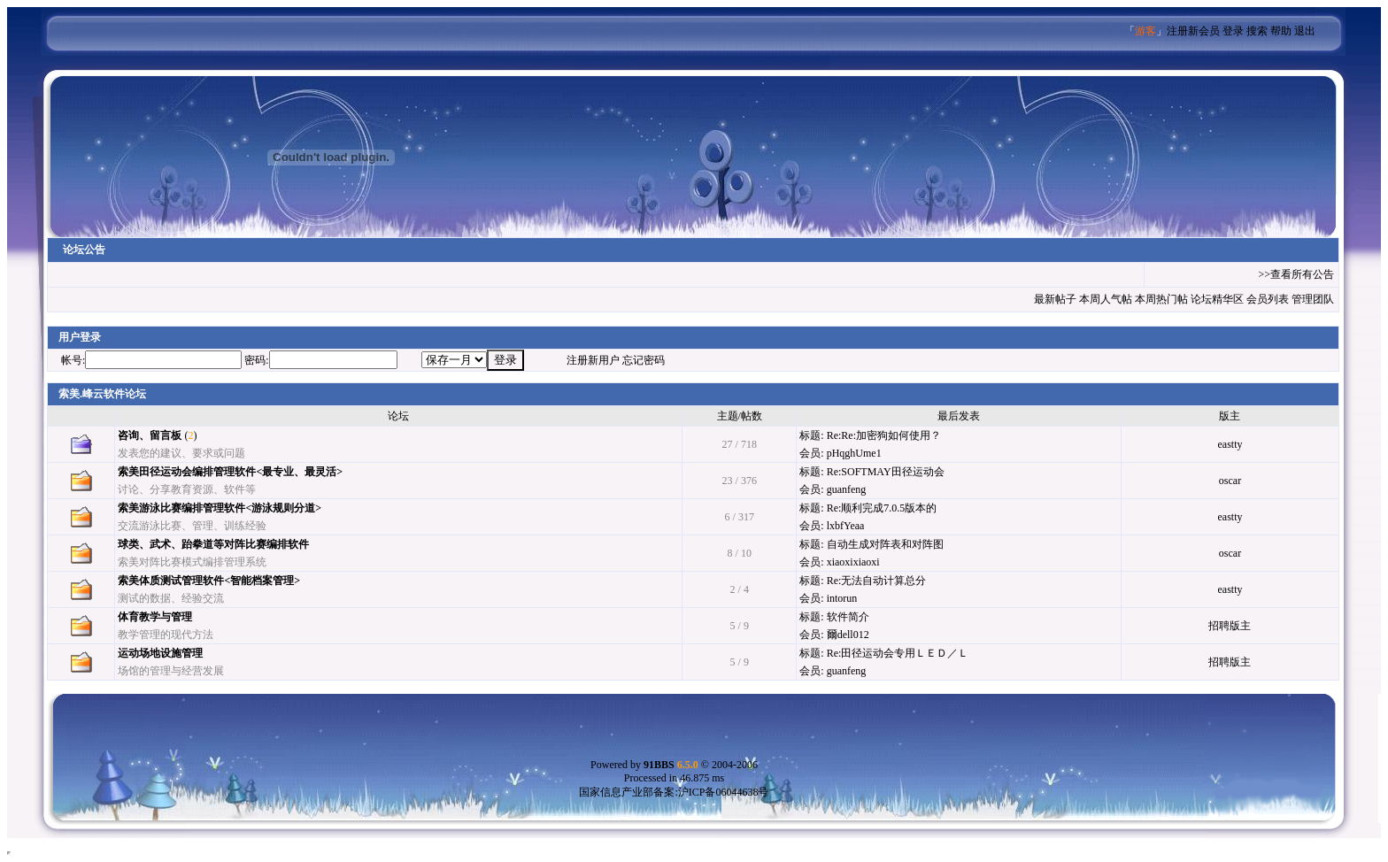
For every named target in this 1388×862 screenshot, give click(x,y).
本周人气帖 (1105, 299)
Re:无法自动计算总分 (877, 580)
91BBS (671, 764)
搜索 (1257, 31)
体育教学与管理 (155, 617)
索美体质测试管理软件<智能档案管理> (209, 580)
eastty (1229, 444)
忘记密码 (643, 360)
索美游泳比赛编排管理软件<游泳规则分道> (219, 508)
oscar (1230, 480)
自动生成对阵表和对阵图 (885, 544)
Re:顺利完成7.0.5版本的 (882, 508)
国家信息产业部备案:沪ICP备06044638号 (673, 792)
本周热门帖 (1161, 299)
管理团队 (1313, 299)
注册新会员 (1193, 31)
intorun (842, 598)
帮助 (1281, 31)
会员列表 (1267, 299)
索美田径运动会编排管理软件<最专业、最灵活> (230, 472)
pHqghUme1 (854, 453)
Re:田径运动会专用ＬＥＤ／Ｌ (898, 653)
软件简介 (848, 617)
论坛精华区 (1217, 299)
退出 (1304, 31)
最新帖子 (1055, 299)
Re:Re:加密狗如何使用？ (884, 435)
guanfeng (847, 489)
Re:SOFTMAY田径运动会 (886, 472)
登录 (1233, 31)
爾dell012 (848, 634)
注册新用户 (593, 360)
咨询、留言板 (149, 435)
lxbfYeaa (846, 526)
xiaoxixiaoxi (853, 562)
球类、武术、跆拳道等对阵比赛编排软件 (213, 544)
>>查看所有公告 (1296, 274)
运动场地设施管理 (160, 653)
